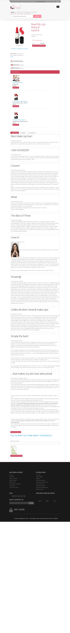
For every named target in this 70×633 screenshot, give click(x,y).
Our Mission (11, 476)
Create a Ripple (39, 476)
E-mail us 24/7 (16, 64)
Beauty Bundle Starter (18, 82)
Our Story (11, 475)
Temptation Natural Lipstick (19, 120)
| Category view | (20, 48)
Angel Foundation (13, 480)
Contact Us (38, 475)
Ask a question (32, 132)
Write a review (16, 67)
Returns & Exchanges (40, 480)
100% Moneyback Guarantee (42, 482)
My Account (48, 1)
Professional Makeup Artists (42, 487)
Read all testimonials (15, 432)
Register (58, 1)
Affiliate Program (39, 489)
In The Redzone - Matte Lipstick (20, 101)
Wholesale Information (41, 485)
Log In (53, 1)
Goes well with (15, 72)
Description (22, 132)
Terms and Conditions (14, 487)
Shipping (38, 478)
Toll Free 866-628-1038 (17, 61)
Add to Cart (15, 87)
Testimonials (14, 132)
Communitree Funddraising (15, 484)
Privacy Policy (12, 485)
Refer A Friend (12, 482)
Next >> (26, 48)
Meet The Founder (13, 478)
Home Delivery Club (40, 484)
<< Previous (13, 48)
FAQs (11, 56)
